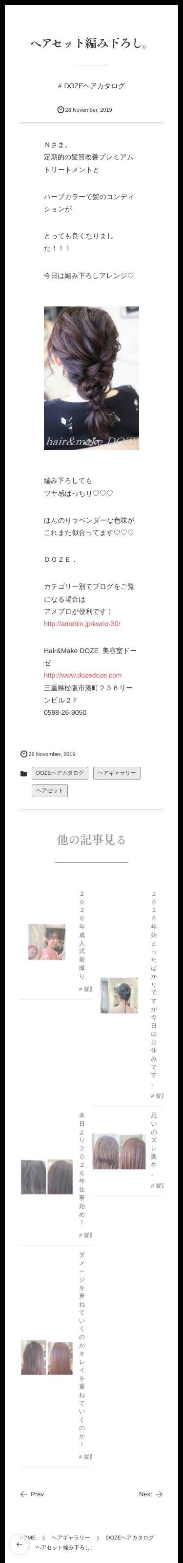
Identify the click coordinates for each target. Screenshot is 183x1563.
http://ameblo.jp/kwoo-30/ (82, 624)
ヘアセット (49, 791)
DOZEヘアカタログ (94, 86)
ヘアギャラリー (117, 773)
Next (151, 1494)
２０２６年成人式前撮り (82, 937)
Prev (32, 1494)
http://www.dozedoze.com (83, 675)
